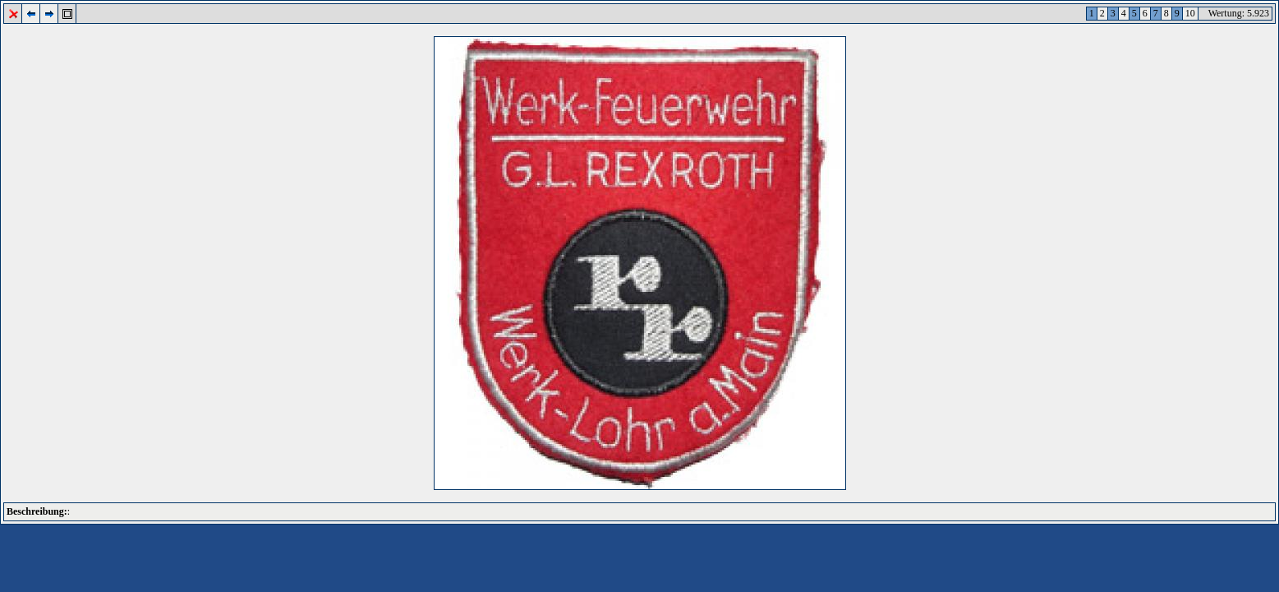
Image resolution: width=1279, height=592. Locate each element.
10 (1190, 13)
